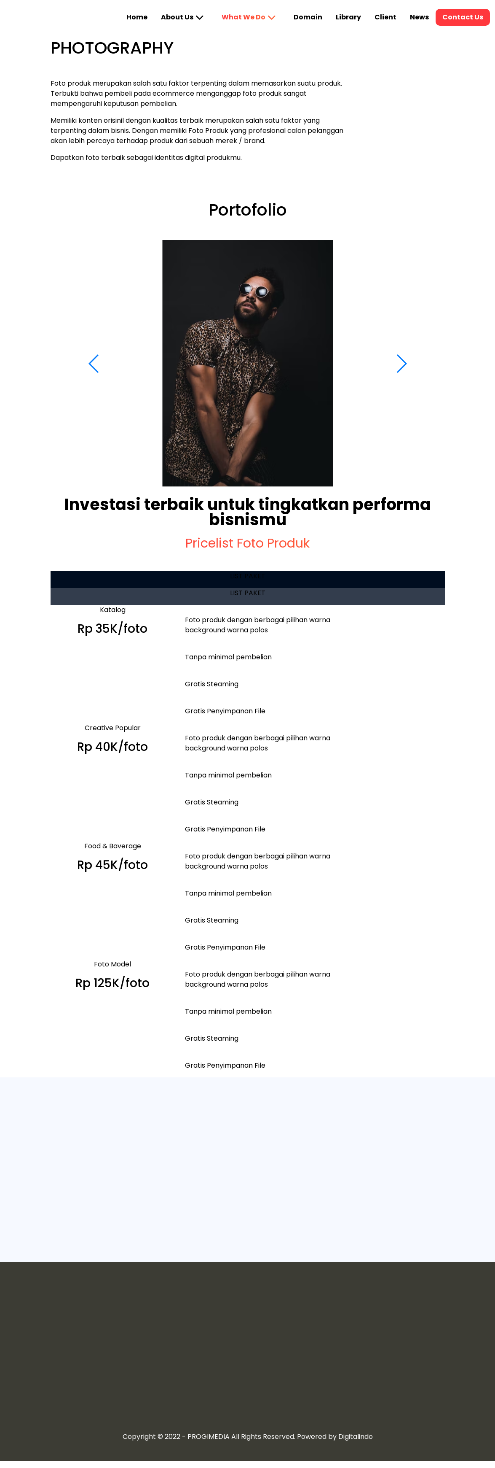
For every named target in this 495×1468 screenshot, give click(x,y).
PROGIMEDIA (208, 1436)
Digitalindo (355, 1436)
